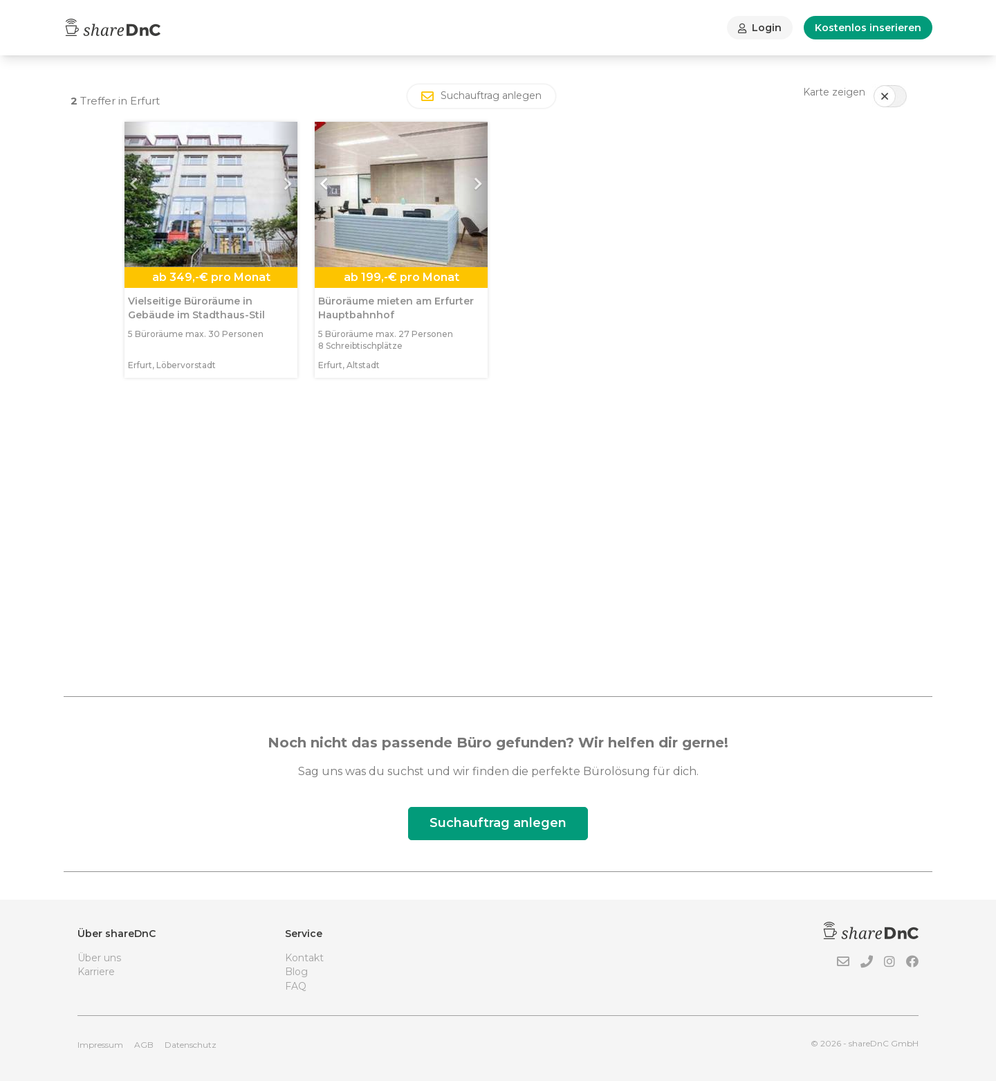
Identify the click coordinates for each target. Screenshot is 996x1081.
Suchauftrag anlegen (498, 822)
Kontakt (304, 958)
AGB (144, 1044)
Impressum (100, 1044)
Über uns (99, 958)
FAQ (295, 986)
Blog (296, 971)
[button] (137, 194)
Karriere (96, 971)
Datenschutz (190, 1044)
